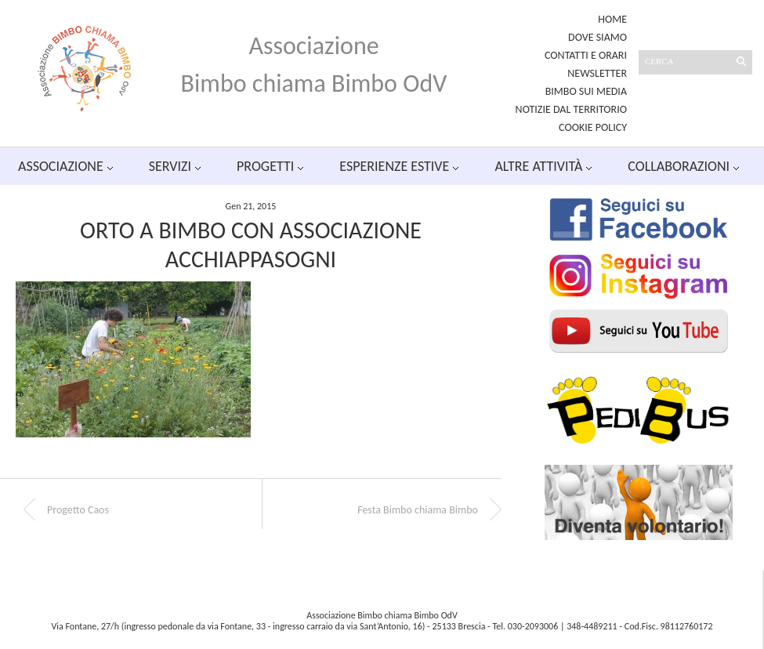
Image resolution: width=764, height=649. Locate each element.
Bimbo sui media (586, 91)
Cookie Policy (593, 127)
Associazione (60, 166)
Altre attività (538, 166)
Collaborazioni (679, 166)
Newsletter (597, 73)
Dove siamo (597, 37)
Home (612, 19)
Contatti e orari (586, 55)
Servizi (170, 166)
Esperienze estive (394, 166)
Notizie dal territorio (571, 109)
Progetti (265, 166)
